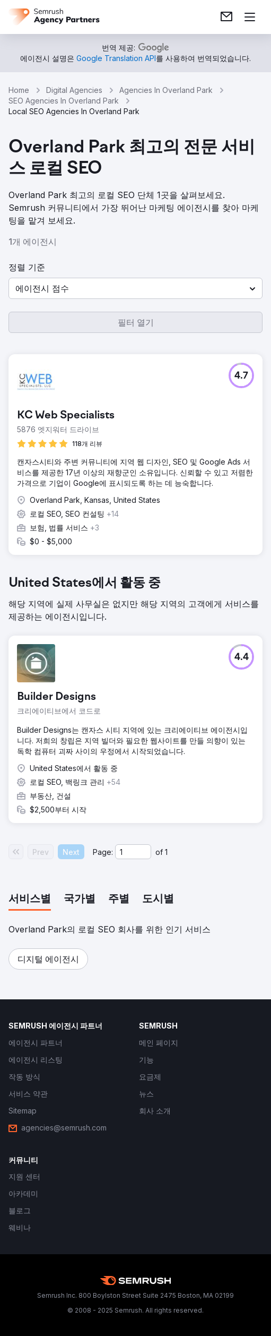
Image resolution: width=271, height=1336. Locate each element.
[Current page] (133, 852)
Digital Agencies (74, 90)
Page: (103, 852)
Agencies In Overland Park (166, 90)
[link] (226, 17)
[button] (135, 288)
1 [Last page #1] (166, 852)
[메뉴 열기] (250, 17)
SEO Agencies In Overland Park (63, 100)
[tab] (29, 899)
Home (18, 90)
